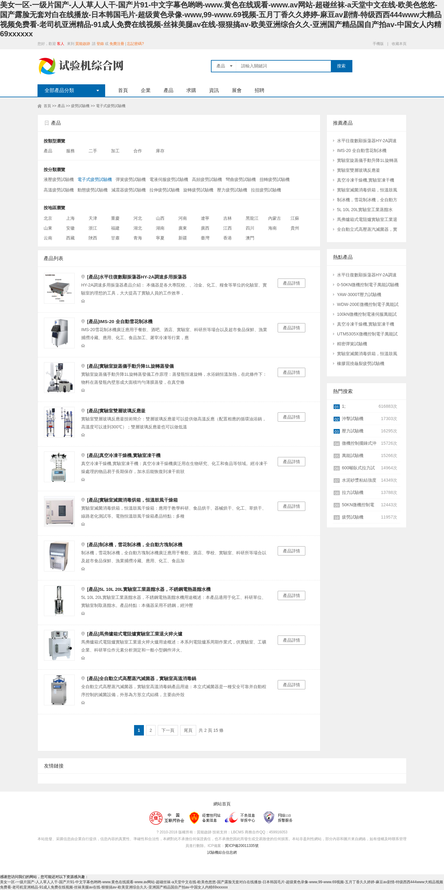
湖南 (160, 228)
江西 (227, 228)
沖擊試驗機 (352, 418)
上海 (70, 218)
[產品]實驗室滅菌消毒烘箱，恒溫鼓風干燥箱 (132, 500)
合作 (138, 150)
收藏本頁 (399, 44)
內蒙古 (274, 218)
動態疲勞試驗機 (92, 189)
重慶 (115, 218)
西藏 (70, 237)
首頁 (123, 90)
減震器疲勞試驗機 (128, 189)
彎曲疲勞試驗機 (241, 179)
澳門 (250, 237)
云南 (48, 237)
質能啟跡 (82, 44)
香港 (227, 237)
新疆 (182, 237)
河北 (137, 218)
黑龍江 (252, 218)
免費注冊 (116, 44)
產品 (168, 90)
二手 (93, 150)
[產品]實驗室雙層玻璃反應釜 (116, 410)
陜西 (93, 237)
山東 (48, 228)
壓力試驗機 (352, 430)
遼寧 (205, 218)
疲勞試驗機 (80, 106)
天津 (93, 218)
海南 (272, 228)
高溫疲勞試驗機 (59, 189)
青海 (137, 237)
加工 (116, 150)
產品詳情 (291, 283)
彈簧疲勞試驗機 (131, 179)
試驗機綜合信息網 (222, 852)
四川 (250, 228)
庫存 (161, 150)
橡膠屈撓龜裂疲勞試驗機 (360, 363)
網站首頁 (222, 804)
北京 (48, 218)
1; (344, 406)
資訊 (214, 90)
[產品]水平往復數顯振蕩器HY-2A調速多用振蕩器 (137, 276)
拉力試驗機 (352, 492)
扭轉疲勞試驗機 (275, 179)
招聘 (259, 90)
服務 (71, 150)
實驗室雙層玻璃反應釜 (358, 170)
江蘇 (295, 218)
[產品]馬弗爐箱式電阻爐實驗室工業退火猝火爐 (134, 633)
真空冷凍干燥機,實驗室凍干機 (365, 180)
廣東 (182, 228)
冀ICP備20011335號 (241, 846)
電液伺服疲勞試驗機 (168, 179)
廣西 (205, 228)
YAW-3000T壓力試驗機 (359, 294)
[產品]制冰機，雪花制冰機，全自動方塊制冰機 (134, 544)
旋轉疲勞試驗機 (198, 189)
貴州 (295, 228)
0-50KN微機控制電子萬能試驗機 (368, 284)
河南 (182, 218)
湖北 (137, 228)
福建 (115, 228)
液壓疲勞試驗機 (59, 179)
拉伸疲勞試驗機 (164, 189)
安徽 (70, 228)
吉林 (227, 218)
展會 (237, 90)
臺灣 (205, 237)
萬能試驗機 (352, 455)
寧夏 (160, 237)
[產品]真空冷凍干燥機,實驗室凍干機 (124, 455)
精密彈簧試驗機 (352, 343)
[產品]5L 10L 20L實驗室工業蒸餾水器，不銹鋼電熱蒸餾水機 (149, 589)
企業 (146, 90)
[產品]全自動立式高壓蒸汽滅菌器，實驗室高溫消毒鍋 (141, 678)
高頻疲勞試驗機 (207, 179)
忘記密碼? (135, 44)
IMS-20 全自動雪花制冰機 (362, 150)
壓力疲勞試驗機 (232, 189)
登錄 (100, 44)
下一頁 (167, 730)
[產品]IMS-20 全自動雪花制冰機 (120, 321)
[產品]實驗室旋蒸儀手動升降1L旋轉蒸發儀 (130, 366)
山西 (160, 218)
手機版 (378, 44)
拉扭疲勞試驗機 (266, 189)
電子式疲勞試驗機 (110, 106)
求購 (191, 90)
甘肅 (115, 237)
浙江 (93, 228)
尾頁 (188, 730)
